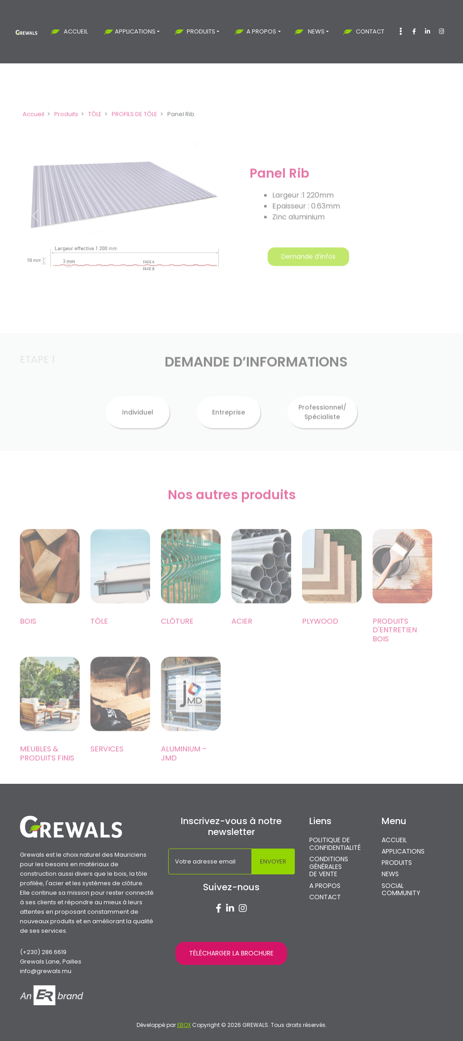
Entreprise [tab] (228, 425)
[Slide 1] (123, 307)
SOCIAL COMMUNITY (401, 889)
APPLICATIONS (135, 31)
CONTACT (370, 31)
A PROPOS (261, 31)
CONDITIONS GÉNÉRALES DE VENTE (328, 866)
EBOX (184, 1025)
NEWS (316, 31)
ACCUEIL (76, 31)
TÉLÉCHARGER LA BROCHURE (231, 953)
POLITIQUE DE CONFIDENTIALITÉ (335, 844)
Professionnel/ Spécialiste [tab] (322, 425)
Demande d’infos (308, 269)
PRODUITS (201, 31)
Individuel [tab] (137, 425)
